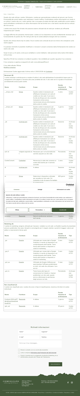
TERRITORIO (39, 7)
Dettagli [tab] (40, 189)
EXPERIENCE (60, 7)
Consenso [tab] (16, 189)
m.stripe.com (23, 122)
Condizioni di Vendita (58, 392)
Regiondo (22, 216)
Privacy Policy (41, 392)
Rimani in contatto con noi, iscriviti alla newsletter (33, 350)
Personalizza (40, 209)
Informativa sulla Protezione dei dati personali (43, 353)
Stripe (21, 92)
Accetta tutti (62, 209)
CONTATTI (69, 7)
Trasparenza (67, 392)
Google (21, 240)
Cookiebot (49, 71)
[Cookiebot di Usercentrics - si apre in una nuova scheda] (67, 185)
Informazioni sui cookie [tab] (63, 189)
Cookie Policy (49, 392)
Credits (72, 392)
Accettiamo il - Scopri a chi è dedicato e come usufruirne (40, 1)
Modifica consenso (10, 67)
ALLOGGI (19, 7)
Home (5, 14)
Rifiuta (17, 209)
